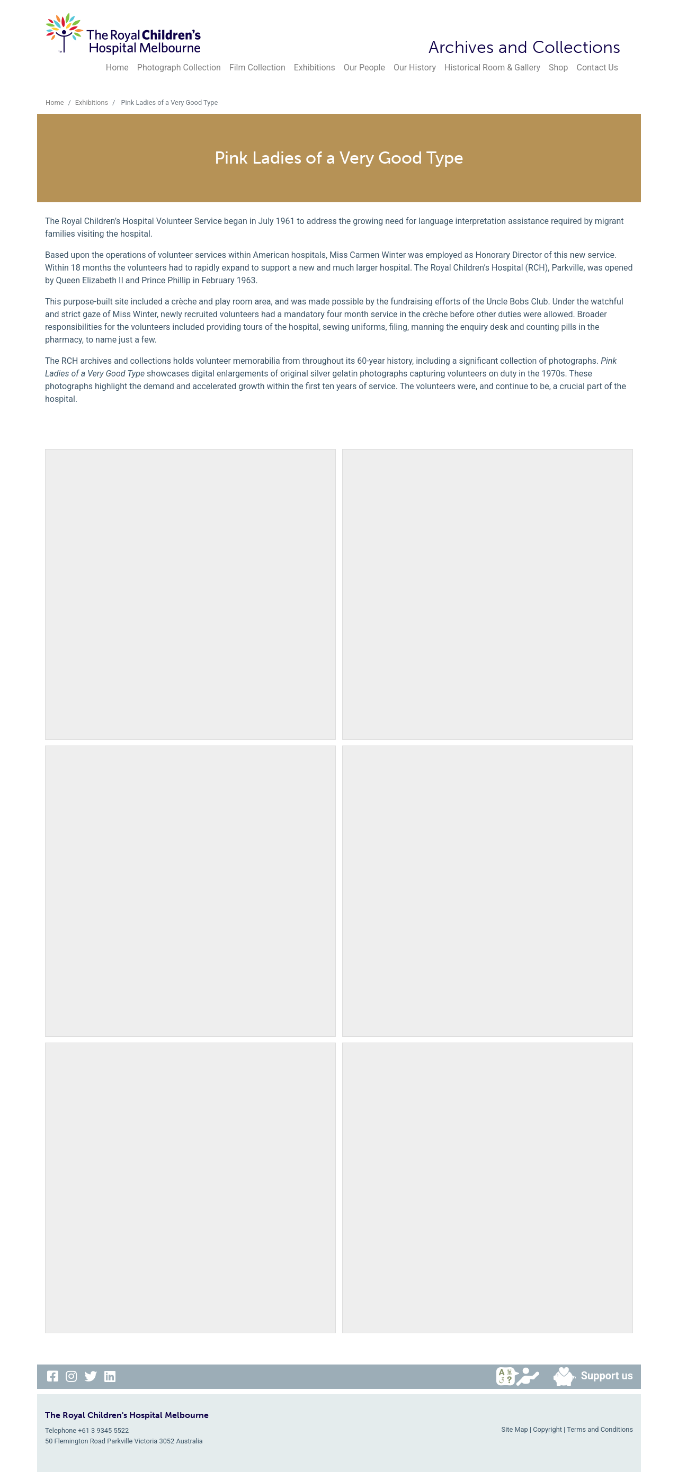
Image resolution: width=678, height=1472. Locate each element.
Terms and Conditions (600, 1429)
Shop (558, 67)
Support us (589, 1376)
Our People (364, 67)
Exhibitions (314, 67)
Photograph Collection (179, 67)
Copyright (547, 1429)
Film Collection (257, 67)
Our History (415, 67)
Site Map (515, 1429)
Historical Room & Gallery (492, 67)
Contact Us (597, 67)
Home (117, 67)
